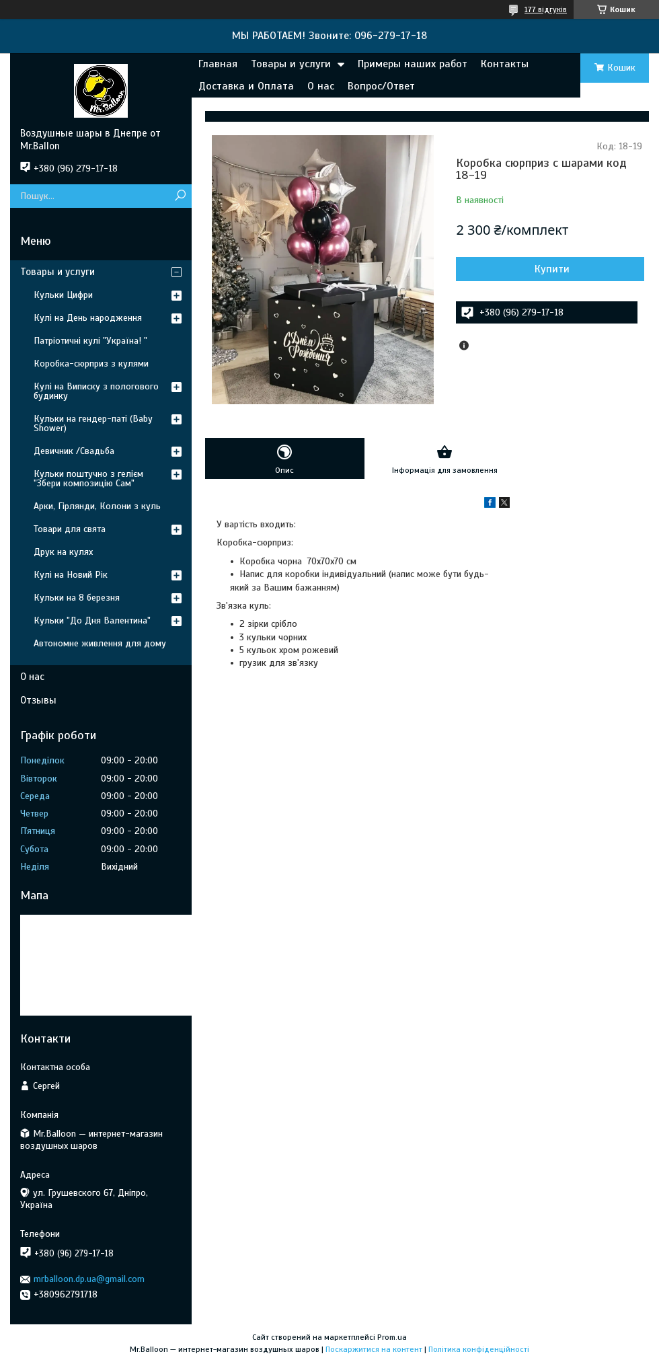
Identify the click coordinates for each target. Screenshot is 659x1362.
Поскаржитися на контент (373, 1349)
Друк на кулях (63, 552)
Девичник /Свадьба (74, 451)
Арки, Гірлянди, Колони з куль (97, 506)
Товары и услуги (291, 64)
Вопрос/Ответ (381, 86)
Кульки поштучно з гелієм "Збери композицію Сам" (88, 478)
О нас (320, 86)
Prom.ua (392, 1337)
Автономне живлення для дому (100, 643)
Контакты (505, 64)
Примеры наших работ (412, 64)
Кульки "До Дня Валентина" (92, 620)
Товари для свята (70, 529)
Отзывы (38, 700)
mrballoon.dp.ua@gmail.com (89, 1279)
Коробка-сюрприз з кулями (91, 363)
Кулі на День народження (88, 318)
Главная (217, 64)
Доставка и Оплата (246, 86)
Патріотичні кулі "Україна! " (90, 340)
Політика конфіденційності (478, 1349)
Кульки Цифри (63, 295)
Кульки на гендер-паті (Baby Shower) (93, 423)
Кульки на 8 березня (77, 597)
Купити (552, 269)
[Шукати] (180, 196)
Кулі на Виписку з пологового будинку (96, 391)
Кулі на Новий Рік (71, 574)
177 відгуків (546, 9)
